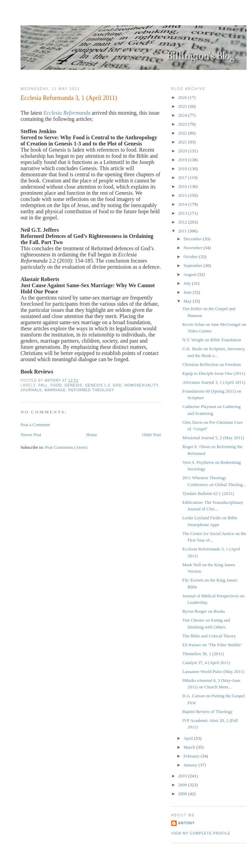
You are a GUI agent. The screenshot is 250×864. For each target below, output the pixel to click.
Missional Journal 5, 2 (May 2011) (213, 437)
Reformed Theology (91, 390)
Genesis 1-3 (97, 385)
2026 (183, 97)
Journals (31, 390)
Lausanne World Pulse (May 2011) (213, 671)
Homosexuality (141, 385)
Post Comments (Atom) (66, 447)
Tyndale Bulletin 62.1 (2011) (208, 493)
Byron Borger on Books (203, 611)
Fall (43, 385)
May (188, 301)
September (194, 265)
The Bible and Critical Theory (209, 635)
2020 (183, 150)
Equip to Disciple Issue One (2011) (213, 373)
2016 (183, 186)
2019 (183, 159)
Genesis (73, 385)
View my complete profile (200, 833)
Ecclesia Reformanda (66, 113)
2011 (183, 230)
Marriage (55, 390)
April (189, 738)
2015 (183, 195)
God (117, 385)
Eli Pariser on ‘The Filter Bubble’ (212, 644)
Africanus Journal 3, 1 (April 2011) (213, 382)
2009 (183, 784)
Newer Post (31, 434)
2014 (183, 204)
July (188, 283)
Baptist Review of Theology (207, 711)
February (192, 756)
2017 (183, 177)
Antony (186, 823)
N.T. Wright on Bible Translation (211, 339)
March (190, 747)
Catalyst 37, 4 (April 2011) (206, 662)
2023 (183, 124)
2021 (183, 141)
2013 (183, 213)
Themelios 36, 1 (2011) (203, 653)
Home (91, 434)
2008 (183, 793)
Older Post (151, 434)
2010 (183, 775)
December (193, 238)
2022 (183, 133)
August (191, 274)
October (191, 256)
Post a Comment (35, 424)
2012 (183, 222)
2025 (183, 106)
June (188, 292)
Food (56, 385)
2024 (183, 115)
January (191, 764)
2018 (183, 168)
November (193, 247)
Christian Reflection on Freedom (211, 364)
